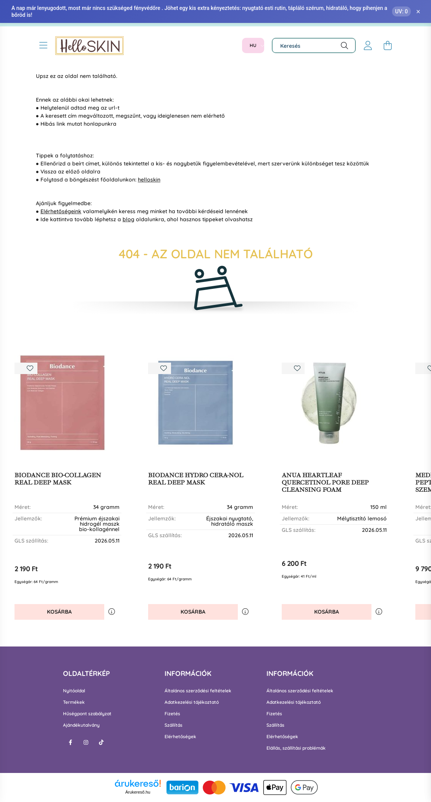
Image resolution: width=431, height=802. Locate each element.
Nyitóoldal (74, 690)
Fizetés (172, 713)
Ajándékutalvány (81, 725)
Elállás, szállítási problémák (296, 748)
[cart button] (387, 45)
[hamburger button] (43, 45)
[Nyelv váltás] (253, 45)
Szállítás (173, 725)
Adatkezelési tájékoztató (192, 702)
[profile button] (368, 45)
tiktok (101, 742)
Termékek (74, 702)
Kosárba (59, 611)
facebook (70, 742)
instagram (86, 742)
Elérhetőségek (180, 736)
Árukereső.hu (137, 792)
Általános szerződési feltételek (198, 690)
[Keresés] (314, 45)
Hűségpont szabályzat (87, 713)
